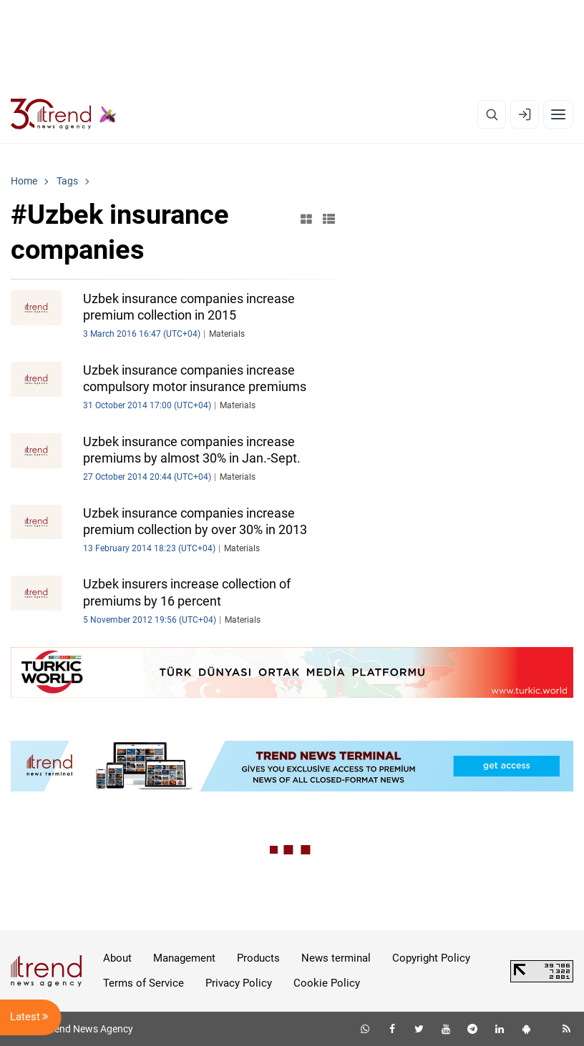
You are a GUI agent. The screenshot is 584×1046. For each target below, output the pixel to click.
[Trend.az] (64, 114)
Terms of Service (143, 983)
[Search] (491, 114)
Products (258, 958)
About (117, 958)
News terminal (336, 958)
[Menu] (558, 114)
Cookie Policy (326, 983)
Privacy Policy (238, 983)
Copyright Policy (431, 958)
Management (184, 958)
